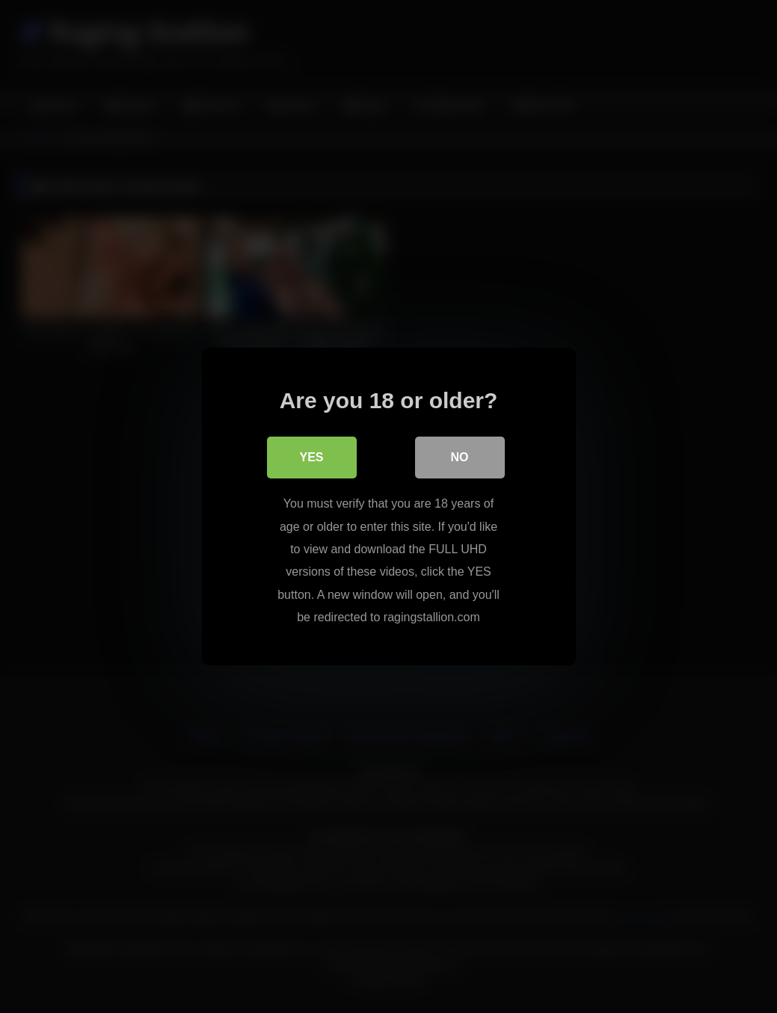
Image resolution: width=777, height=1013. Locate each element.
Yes (311, 457)
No (460, 457)
